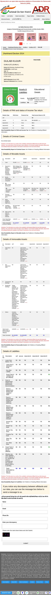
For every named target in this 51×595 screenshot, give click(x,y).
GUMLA (25, 47)
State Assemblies (20, 16)
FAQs (47, 582)
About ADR (37, 19)
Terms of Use (40, 582)
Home (3, 16)
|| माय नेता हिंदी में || (16, 19)
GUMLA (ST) (32, 47)
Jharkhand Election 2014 (14, 47)
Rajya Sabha (30, 16)
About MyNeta (46, 19)
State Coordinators (23, 582)
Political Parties (40, 16)
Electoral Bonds (5, 19)
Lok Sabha (10, 16)
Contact (32, 582)
